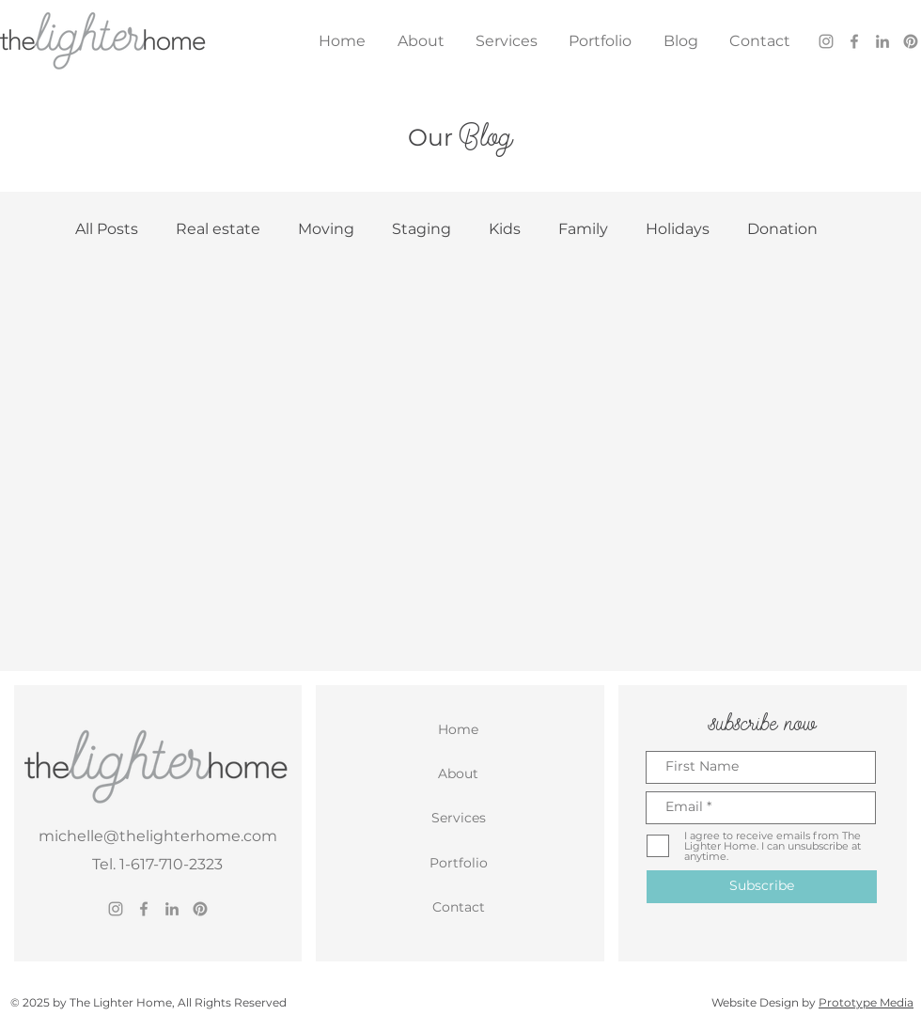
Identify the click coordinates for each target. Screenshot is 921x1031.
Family (583, 229)
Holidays (678, 229)
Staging (421, 229)
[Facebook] (854, 41)
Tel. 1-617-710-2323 (157, 864)
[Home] (460, 729)
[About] (460, 773)
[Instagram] (826, 41)
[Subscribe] (762, 886)
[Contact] (460, 907)
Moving (326, 229)
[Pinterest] (910, 41)
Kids (505, 229)
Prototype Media (866, 1002)
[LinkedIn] (882, 41)
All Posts (106, 229)
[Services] (460, 817)
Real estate (218, 229)
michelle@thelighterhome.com (158, 836)
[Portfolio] (460, 863)
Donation (782, 229)
